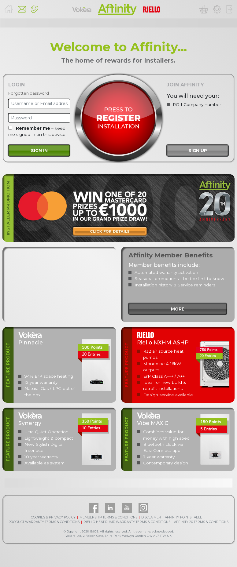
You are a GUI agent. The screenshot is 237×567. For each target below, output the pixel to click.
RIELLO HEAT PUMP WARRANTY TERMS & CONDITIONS (126, 522)
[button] (34, 9)
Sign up (197, 150)
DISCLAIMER (151, 517)
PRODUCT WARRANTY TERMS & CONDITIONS (44, 522)
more (177, 309)
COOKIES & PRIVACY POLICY (53, 517)
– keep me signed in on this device (36, 131)
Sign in (39, 150)
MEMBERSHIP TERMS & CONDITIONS (108, 517)
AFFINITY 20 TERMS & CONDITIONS (201, 522)
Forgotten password (28, 93)
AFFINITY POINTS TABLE (183, 517)
